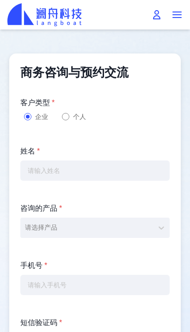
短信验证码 (41, 322)
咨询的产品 (41, 208)
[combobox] (26, 227)
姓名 (30, 151)
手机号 (33, 265)
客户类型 (37, 103)
